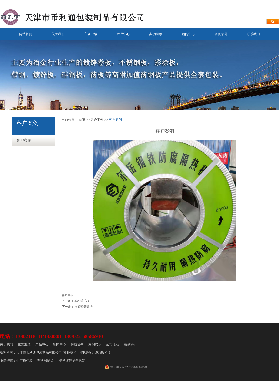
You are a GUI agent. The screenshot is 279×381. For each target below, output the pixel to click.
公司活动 (112, 344)
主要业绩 (90, 34)
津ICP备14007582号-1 (95, 352)
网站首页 (25, 34)
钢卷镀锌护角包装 (72, 360)
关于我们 (58, 34)
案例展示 (155, 34)
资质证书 (77, 344)
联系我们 (253, 34)
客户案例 (24, 140)
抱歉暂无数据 (83, 306)
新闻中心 (188, 34)
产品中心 (123, 34)
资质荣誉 (220, 34)
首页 (82, 120)
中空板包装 (24, 360)
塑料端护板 (82, 301)
